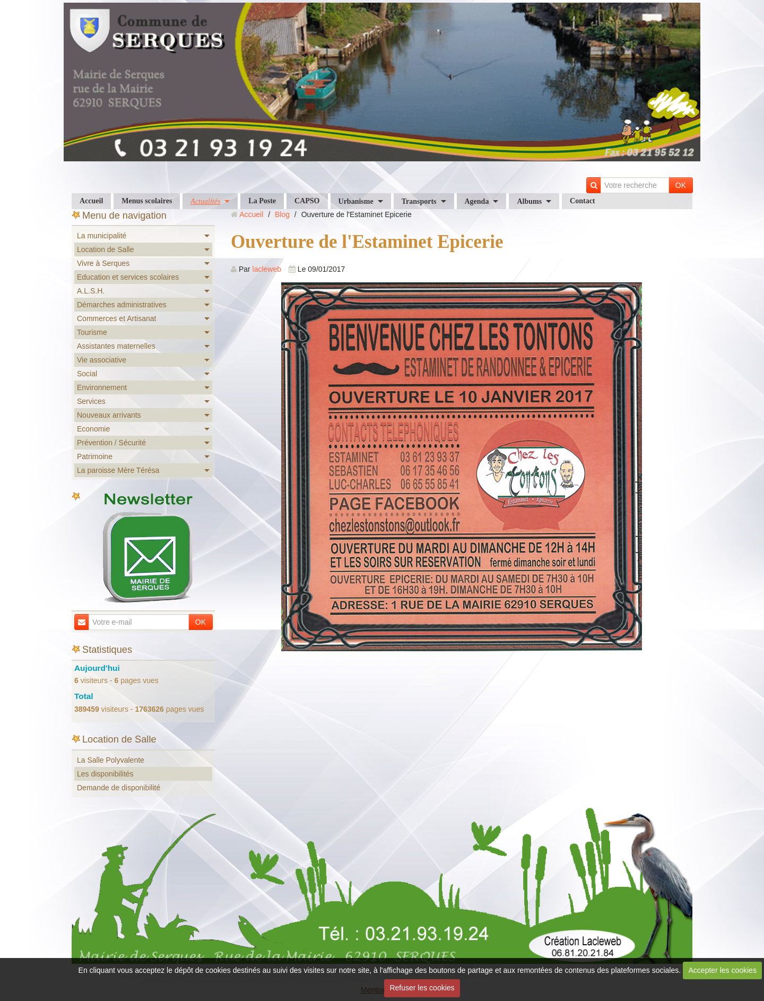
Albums (529, 201)
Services (91, 401)
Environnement (102, 387)
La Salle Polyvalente (110, 760)
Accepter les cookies (723, 970)
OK (680, 185)
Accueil (91, 201)
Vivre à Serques (103, 263)
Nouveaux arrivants (109, 415)
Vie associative (101, 360)
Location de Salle (105, 249)
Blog (282, 214)
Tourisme (92, 332)
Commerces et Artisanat (116, 318)
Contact (582, 201)
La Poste (262, 201)
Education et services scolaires (128, 277)
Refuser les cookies (421, 987)
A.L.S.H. (91, 291)
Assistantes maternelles (116, 346)
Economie (93, 429)
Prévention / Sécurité (111, 442)
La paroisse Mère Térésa (118, 470)
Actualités (205, 201)
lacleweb (267, 269)
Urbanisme (356, 201)
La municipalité (101, 235)
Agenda (477, 201)
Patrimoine (94, 456)
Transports (419, 201)
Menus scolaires (146, 201)
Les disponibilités (105, 774)
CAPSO (306, 201)
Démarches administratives (122, 304)
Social (87, 373)
